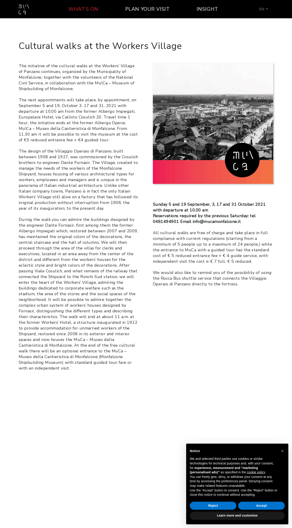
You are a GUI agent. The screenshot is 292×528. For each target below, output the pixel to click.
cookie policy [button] (256, 472)
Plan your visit (147, 9)
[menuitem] (263, 9)
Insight (207, 9)
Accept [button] (261, 505)
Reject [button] (213, 505)
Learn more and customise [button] (237, 515)
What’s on (83, 9)
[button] (282, 451)
